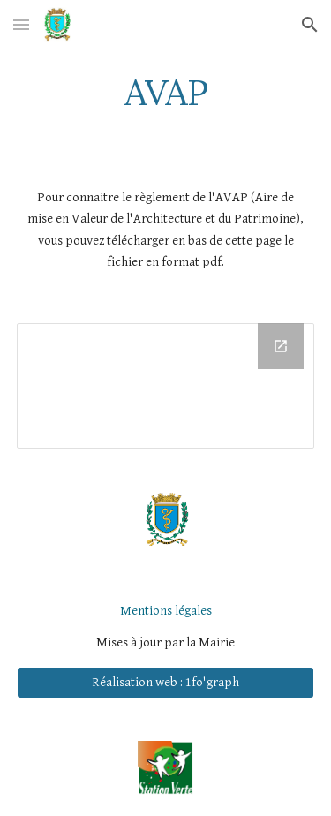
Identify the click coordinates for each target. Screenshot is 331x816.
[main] (166, 92)
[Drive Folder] (166, 386)
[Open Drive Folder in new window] (281, 346)
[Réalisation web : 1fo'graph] (166, 682)
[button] (21, 24)
